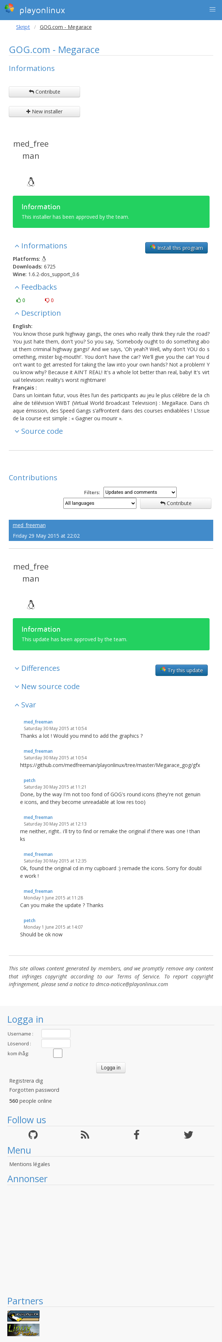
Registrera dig (26, 1080)
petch (29, 780)
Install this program (176, 247)
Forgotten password (34, 1089)
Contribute (44, 91)
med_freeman (31, 149)
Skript (23, 26)
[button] (212, 9)
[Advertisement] (110, 1240)
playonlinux (34, 9)
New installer (44, 111)
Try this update (181, 670)
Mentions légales (29, 1164)
